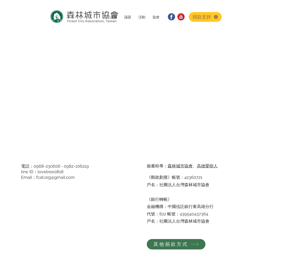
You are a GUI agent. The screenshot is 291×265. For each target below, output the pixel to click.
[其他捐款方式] (176, 244)
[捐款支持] (205, 17)
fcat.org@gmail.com (55, 177)
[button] (113, 17)
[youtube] (181, 16)
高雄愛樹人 (207, 165)
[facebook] (171, 16)
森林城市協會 (180, 165)
